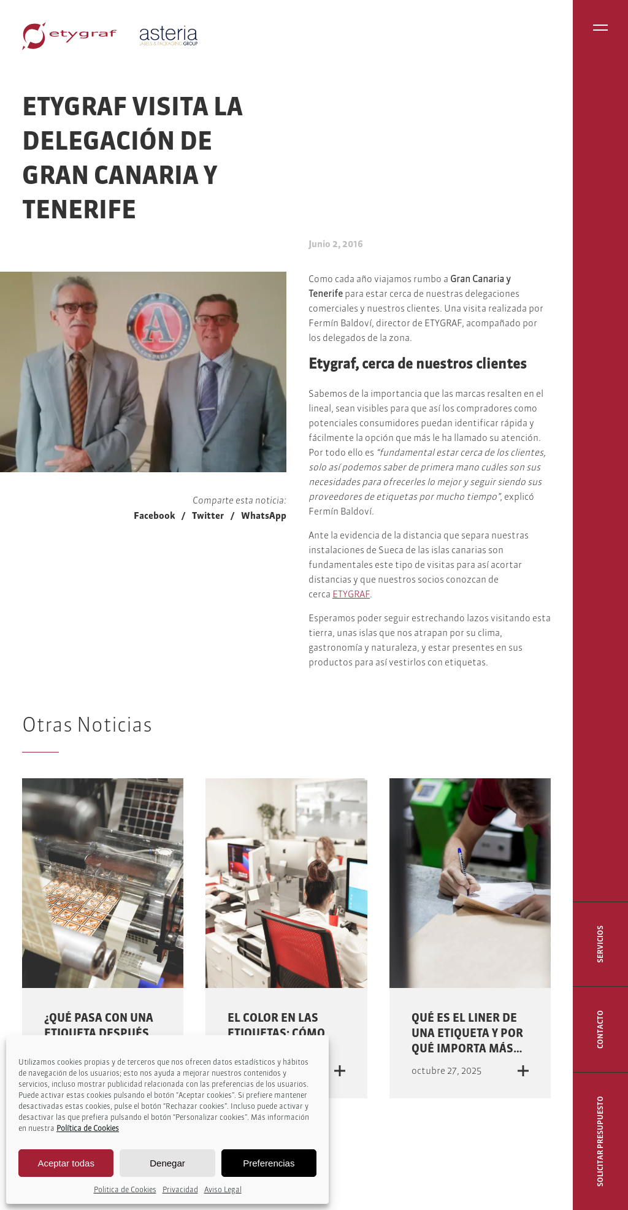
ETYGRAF (351, 594)
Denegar (167, 1163)
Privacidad (180, 1189)
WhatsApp (263, 515)
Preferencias (268, 1163)
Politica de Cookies (125, 1189)
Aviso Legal (223, 1189)
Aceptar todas (65, 1163)
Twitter (208, 515)
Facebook (154, 515)
